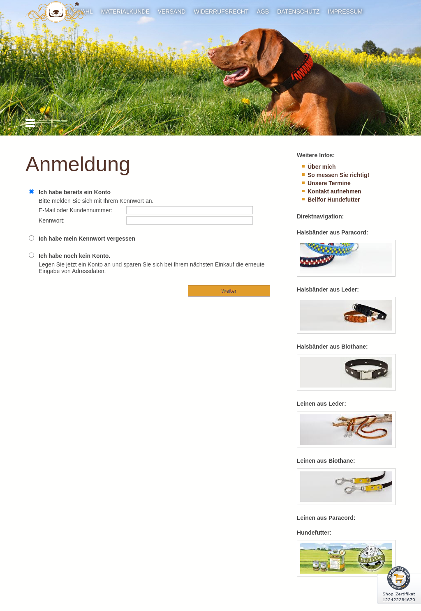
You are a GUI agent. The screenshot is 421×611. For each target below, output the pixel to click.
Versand (172, 11)
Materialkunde (125, 11)
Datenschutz (298, 11)
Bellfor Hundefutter (334, 199)
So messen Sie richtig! (338, 175)
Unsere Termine (329, 183)
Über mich (321, 166)
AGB (263, 11)
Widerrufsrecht (221, 11)
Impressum (345, 11)
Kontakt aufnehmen (334, 191)
